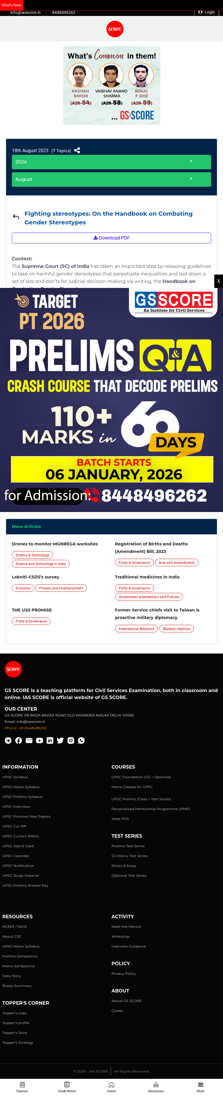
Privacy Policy (124, 973)
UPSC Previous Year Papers (26, 816)
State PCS (120, 818)
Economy (23, 588)
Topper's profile (16, 1023)
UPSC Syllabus (15, 777)
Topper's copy (14, 1013)
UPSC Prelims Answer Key (25, 885)
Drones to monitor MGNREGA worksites (55, 544)
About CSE (11, 936)
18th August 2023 (30, 150)
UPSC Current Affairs (20, 836)
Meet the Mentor (126, 926)
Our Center (21, 709)
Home (111, 1087)
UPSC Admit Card (18, 846)
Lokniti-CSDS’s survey (35, 577)
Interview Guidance (129, 946)
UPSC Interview (16, 806)
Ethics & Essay (124, 865)
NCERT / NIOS (14, 926)
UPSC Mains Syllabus (20, 787)
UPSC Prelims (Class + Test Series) (141, 799)
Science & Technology (32, 555)
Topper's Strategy (17, 1042)
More (200, 1087)
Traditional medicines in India (147, 577)
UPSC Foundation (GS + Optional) (141, 777)
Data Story (11, 976)
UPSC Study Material (20, 875)
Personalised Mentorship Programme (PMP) (151, 809)
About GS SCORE (127, 1001)
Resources (156, 1087)
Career (117, 1010)
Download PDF (111, 238)
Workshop (121, 936)
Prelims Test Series (128, 846)
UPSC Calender (15, 856)
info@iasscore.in (25, 12)
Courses (22, 1087)
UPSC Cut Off (14, 826)
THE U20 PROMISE (32, 610)
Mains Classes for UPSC (132, 787)
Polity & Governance (134, 563)
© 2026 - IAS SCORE (90, 1071)
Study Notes (67, 1087)
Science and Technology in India (41, 564)
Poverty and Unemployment (61, 588)
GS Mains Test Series (130, 856)
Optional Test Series (129, 875)
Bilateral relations (176, 629)
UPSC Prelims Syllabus (22, 796)
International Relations (136, 629)
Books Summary (17, 985)
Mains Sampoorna (18, 966)
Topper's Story (14, 1032)
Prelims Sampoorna (19, 956)
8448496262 (63, 12)
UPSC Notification (18, 865)
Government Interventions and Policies (149, 597)
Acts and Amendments (177, 563)
